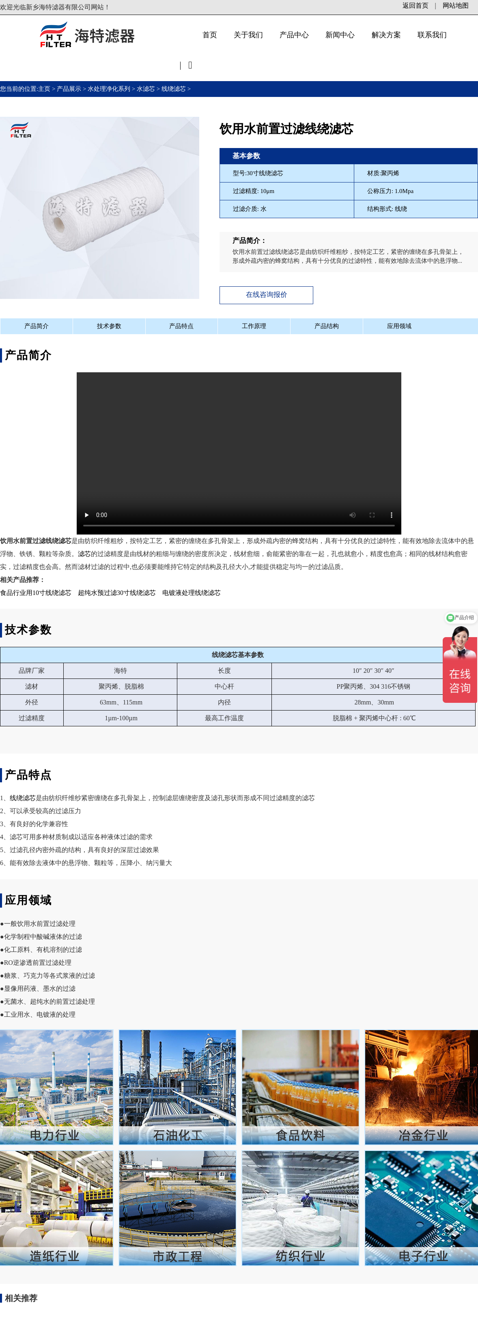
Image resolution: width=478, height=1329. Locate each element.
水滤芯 (146, 89)
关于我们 (248, 35)
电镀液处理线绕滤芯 (191, 591)
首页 (209, 35)
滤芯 (84, 552)
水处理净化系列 (109, 89)
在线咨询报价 (263, 294)
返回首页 (415, 5)
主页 (45, 89)
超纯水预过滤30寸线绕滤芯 (117, 591)
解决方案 (386, 35)
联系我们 (432, 35)
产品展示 (69, 89)
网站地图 (456, 5)
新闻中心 (340, 35)
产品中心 (294, 35)
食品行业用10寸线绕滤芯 (35, 591)
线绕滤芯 (173, 89)
